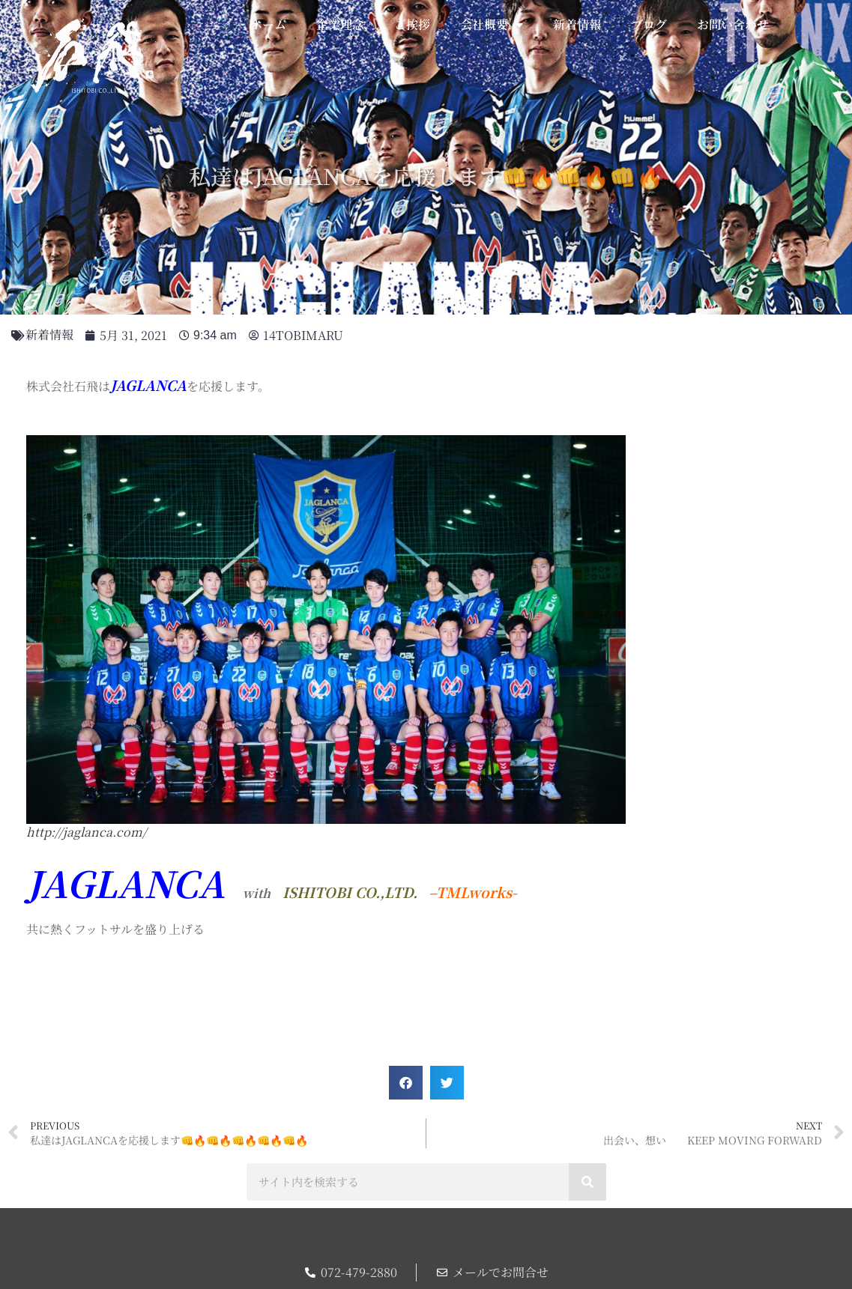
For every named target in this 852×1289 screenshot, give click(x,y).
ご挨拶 (412, 24)
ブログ (649, 24)
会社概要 (491, 24)
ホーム (268, 24)
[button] (406, 1083)
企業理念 (340, 24)
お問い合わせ (733, 24)
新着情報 (577, 24)
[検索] (587, 1182)
